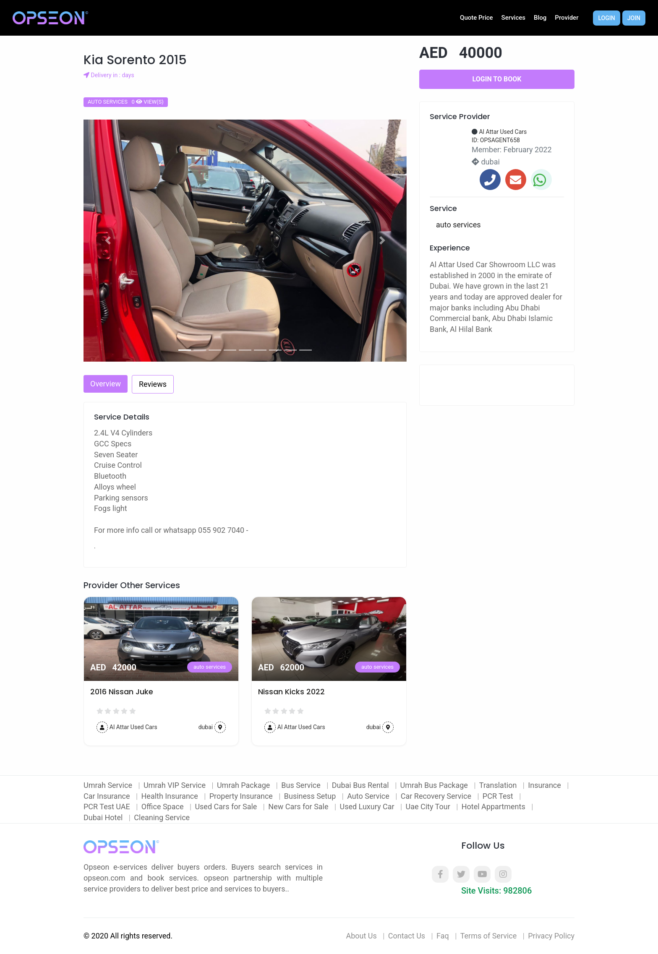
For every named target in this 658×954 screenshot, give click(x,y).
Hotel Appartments (494, 806)
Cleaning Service (162, 817)
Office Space (163, 806)
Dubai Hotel (104, 817)
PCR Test (499, 796)
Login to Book (497, 79)
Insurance (545, 785)
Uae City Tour (428, 806)
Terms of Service (488, 935)
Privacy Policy (551, 935)
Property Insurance (242, 796)
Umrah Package (244, 785)
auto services (209, 667)
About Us (361, 935)
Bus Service (301, 785)
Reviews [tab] (153, 384)
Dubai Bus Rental (361, 785)
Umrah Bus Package (435, 785)
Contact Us (406, 935)
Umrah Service (109, 785)
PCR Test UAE (108, 806)
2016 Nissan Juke (121, 691)
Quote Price (476, 17)
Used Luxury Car (367, 806)
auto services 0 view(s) (126, 102)
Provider (566, 17)
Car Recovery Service (437, 796)
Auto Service (369, 796)
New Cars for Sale (299, 806)
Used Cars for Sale (226, 806)
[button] (108, 241)
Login (606, 18)
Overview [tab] (105, 383)
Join (633, 18)
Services (513, 17)
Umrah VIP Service (176, 785)
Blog (540, 17)
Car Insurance (108, 796)
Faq (442, 935)
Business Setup (311, 796)
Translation (499, 785)
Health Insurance (170, 796)
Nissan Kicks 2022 (291, 691)
